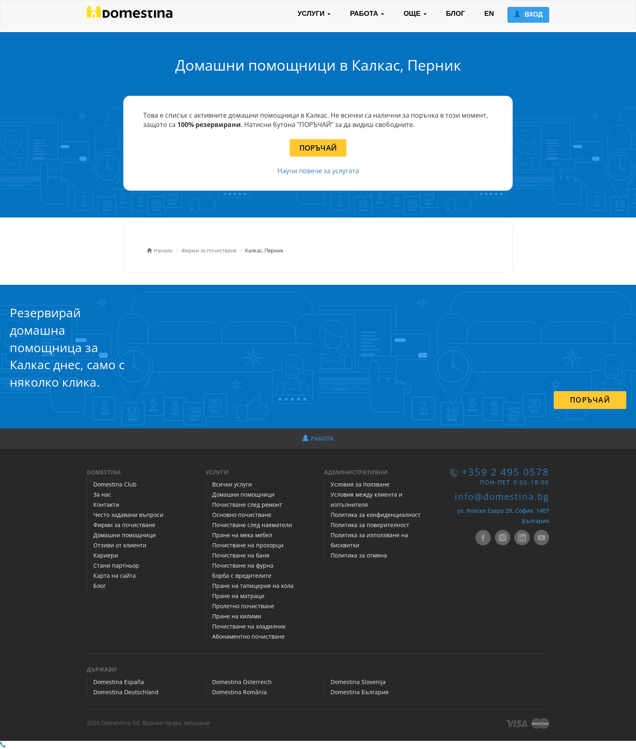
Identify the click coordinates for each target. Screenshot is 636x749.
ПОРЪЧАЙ (318, 148)
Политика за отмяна (359, 555)
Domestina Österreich (242, 682)
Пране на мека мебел (242, 535)
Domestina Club (115, 484)
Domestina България (360, 692)
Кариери (105, 555)
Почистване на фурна (242, 565)
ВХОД (528, 14)
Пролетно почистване (243, 606)
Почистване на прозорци (248, 545)
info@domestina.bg (502, 496)
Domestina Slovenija (358, 682)
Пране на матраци (238, 596)
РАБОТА (318, 438)
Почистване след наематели (252, 525)
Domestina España (118, 682)
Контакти (106, 504)
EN (489, 13)
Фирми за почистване (124, 525)
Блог (99, 586)
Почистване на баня (240, 555)
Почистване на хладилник (249, 626)
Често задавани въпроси (128, 515)
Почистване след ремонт (247, 504)
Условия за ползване (360, 484)
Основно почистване (241, 515)
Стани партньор (116, 565)
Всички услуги (232, 484)
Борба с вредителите (241, 575)
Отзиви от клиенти (119, 545)
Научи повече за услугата (318, 170)
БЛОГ (455, 13)
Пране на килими (236, 616)
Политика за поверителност (370, 525)
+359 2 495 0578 (505, 471)
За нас (102, 494)
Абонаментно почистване (248, 636)
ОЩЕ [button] (415, 13)
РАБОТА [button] (367, 13)
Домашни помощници (124, 535)
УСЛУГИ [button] (314, 13)
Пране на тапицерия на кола (253, 586)
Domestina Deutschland (126, 692)
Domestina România (239, 692)
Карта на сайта (114, 575)
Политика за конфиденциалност (376, 515)
